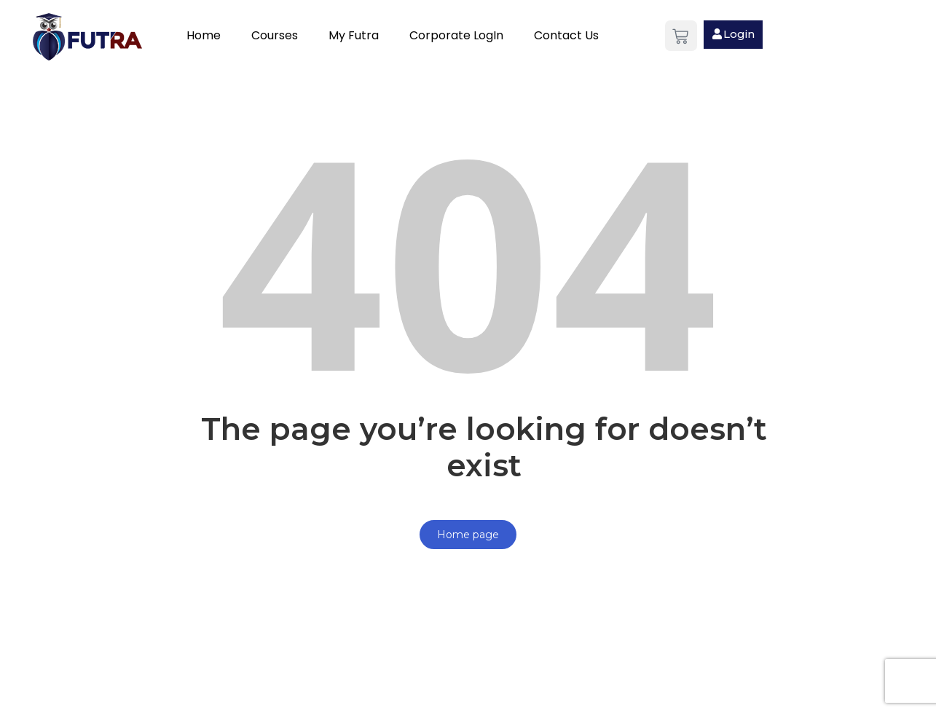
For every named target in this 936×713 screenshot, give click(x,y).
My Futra (354, 35)
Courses (274, 35)
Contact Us (566, 35)
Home (203, 35)
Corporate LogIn (456, 35)
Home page (468, 534)
